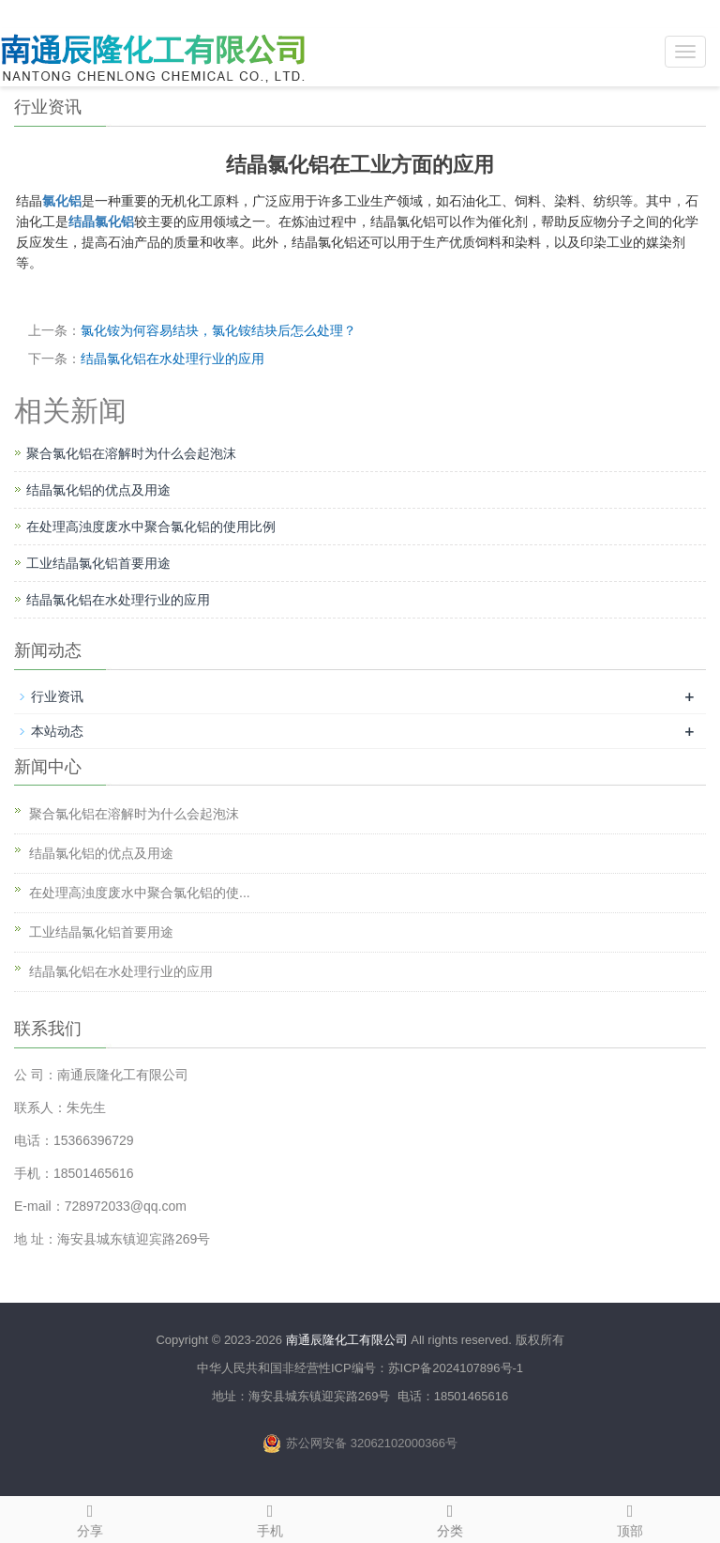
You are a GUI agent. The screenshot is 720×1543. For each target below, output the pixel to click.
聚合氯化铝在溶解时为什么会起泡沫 (131, 453)
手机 (270, 1517)
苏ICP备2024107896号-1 (456, 1368)
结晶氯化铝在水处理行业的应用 (172, 358)
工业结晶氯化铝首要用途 (98, 563)
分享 (90, 1517)
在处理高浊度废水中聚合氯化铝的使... (139, 892)
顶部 (630, 1517)
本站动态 (57, 731)
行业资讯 (57, 696)
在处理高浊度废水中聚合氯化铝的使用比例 (151, 526)
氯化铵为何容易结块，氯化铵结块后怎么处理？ (218, 330)
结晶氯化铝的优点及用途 (98, 489)
